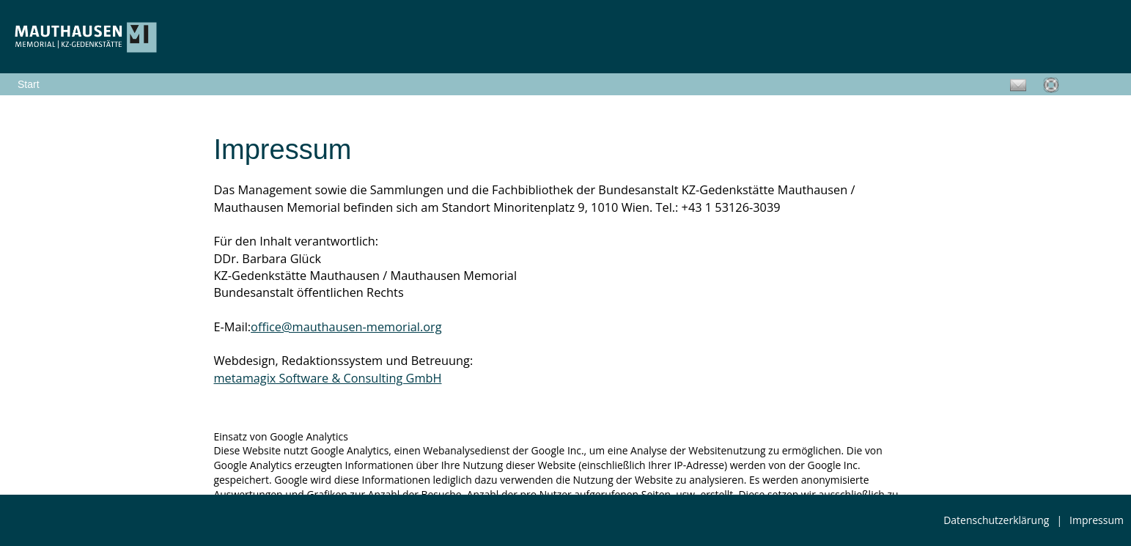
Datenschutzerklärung (996, 520)
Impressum (1096, 520)
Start (29, 84)
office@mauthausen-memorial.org (346, 327)
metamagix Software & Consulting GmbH (328, 378)
